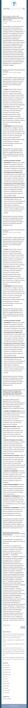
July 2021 (5, 676)
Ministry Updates (20, 396)
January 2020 (6, 692)
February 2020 (6, 690)
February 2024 (6, 665)
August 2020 (6, 686)
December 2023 (7, 669)
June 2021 (5, 679)
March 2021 (6, 681)
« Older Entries (6, 625)
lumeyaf (6, 21)
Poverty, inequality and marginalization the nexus (14, 230)
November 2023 (7, 672)
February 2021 (6, 683)
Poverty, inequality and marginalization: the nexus (14, 70)
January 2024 (6, 667)
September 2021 (7, 674)
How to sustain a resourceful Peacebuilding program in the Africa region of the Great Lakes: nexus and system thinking (13, 18)
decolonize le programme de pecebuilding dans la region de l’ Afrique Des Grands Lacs (14, 534)
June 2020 (5, 688)
